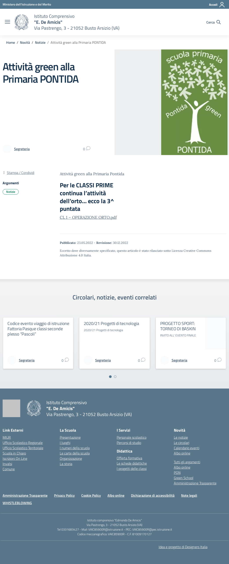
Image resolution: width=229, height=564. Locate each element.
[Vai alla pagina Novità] (25, 42)
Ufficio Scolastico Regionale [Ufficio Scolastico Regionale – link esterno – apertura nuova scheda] (23, 442)
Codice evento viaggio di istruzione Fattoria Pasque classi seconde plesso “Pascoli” (38, 328)
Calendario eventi (186, 448)
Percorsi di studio (129, 442)
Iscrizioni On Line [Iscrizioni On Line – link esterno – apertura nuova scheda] (15, 458)
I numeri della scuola (75, 448)
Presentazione (70, 437)
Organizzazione (71, 458)
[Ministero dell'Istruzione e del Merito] (27, 4)
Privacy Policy (64, 495)
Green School (183, 477)
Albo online (182, 453)
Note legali (189, 495)
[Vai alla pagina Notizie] (40, 42)
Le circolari (181, 442)
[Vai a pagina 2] (115, 376)
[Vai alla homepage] (22, 22)
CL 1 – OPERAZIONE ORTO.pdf (88, 217)
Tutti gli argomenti (187, 462)
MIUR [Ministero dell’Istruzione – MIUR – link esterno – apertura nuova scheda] (7, 437)
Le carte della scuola (75, 453)
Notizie (10, 191)
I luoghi (65, 442)
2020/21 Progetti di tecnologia (111, 323)
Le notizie (181, 437)
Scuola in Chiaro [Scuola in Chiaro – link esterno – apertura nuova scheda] (14, 453)
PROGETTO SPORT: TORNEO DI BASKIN (178, 326)
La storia (66, 463)
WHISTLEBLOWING (17, 503)
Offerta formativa (129, 458)
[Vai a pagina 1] (110, 376)
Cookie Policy (91, 495)
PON (177, 472)
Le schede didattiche (132, 463)
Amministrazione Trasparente (195, 483)
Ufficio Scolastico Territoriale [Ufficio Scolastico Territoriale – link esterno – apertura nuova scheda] (23, 448)
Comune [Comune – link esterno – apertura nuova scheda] (9, 469)
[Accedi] (217, 4)
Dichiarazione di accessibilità (152, 495)
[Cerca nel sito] (213, 22)
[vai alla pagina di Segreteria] (22, 148)
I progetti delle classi (132, 468)
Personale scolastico (131, 437)
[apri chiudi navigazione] (7, 22)
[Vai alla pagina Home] (10, 42)
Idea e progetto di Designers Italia (183, 546)
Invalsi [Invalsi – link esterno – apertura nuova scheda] (7, 463)
